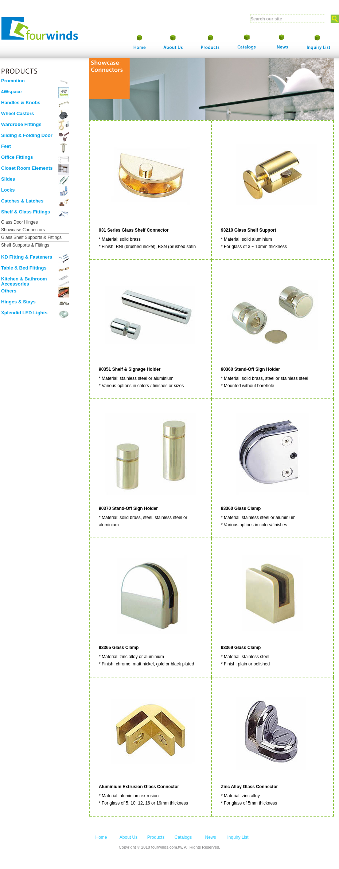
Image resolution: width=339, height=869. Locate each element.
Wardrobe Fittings (21, 124)
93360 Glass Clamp (241, 508)
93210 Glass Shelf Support (248, 230)
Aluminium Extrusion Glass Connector (139, 786)
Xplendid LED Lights (24, 312)
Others (8, 291)
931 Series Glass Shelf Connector (133, 230)
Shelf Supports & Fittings (25, 245)
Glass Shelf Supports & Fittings (31, 237)
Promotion (13, 80)
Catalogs (183, 837)
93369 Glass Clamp (241, 647)
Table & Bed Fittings (24, 268)
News (210, 837)
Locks (8, 190)
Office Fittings (17, 157)
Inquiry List (237, 837)
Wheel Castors (17, 113)
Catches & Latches (22, 201)
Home (101, 837)
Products (155, 837)
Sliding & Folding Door (26, 135)
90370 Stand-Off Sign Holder (128, 508)
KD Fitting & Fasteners (26, 257)
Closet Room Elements (27, 168)
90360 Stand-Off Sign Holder (250, 369)
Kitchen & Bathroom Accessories (24, 281)
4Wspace (11, 91)
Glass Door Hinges (19, 222)
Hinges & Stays (18, 301)
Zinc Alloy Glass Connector (249, 786)
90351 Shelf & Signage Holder (129, 369)
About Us (128, 837)
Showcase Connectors (23, 229)
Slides (8, 179)
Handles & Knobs (20, 102)
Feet (6, 146)
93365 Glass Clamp (119, 647)
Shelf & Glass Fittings (25, 212)
